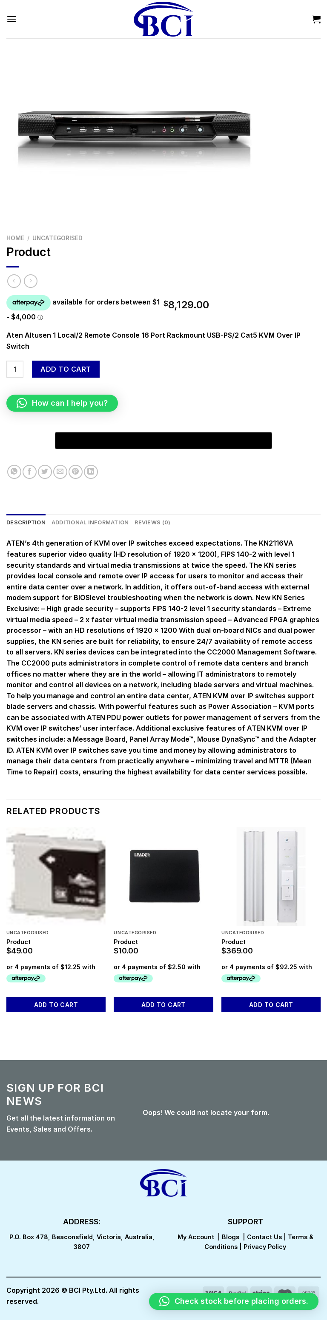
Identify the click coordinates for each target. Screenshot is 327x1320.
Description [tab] (26, 522)
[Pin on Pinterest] (76, 472)
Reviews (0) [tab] (152, 522)
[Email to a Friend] (60, 472)
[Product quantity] (14, 369)
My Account (196, 1236)
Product (18, 941)
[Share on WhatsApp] (14, 472)
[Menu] (11, 19)
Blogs (230, 1236)
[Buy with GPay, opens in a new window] (163, 440)
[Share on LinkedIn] (91, 472)
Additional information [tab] (90, 522)
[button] (62, 403)
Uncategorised (57, 238)
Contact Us (264, 1236)
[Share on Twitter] (45, 472)
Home (15, 238)
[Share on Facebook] (30, 472)
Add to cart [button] (56, 1004)
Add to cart (65, 369)
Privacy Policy (265, 1246)
